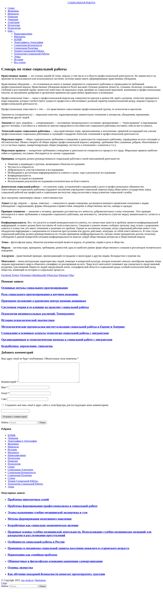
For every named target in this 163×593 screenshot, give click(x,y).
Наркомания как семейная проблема (32, 558)
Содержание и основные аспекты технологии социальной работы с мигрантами (55, 333)
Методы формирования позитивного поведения (39, 522)
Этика (17, 56)
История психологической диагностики (28, 320)
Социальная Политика (26, 48)
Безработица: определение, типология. (27, 346)
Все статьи (20, 62)
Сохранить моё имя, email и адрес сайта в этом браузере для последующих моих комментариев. (57, 409)
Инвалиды (13, 13)
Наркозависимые (23, 33)
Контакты (40, 584)
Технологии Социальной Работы (31, 53)
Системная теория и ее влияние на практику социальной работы (45, 307)
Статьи (11, 482)
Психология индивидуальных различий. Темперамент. (38, 313)
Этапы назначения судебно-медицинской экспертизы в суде (48, 516)
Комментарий (9, 385)
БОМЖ (18, 39)
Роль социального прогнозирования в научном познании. (39, 294)
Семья (11, 8)
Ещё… (11, 31)
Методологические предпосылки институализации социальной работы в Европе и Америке (63, 326)
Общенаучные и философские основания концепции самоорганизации (55, 565)
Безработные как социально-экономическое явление (43, 529)
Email (5, 397)
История (18, 59)
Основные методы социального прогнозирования (34, 287)
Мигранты (19, 36)
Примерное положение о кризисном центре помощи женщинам (43, 300)
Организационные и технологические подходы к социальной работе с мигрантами (56, 339)
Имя (4, 391)
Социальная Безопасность (28, 45)
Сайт (4, 403)
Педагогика (14, 25)
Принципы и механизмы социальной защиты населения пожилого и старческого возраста (68, 552)
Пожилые (13, 16)
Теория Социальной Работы (29, 51)
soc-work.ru (27, 584)
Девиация (13, 19)
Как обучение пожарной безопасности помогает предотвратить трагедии (56, 578)
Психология (14, 28)
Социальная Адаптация (20, 473)
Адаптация (13, 22)
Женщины (13, 11)
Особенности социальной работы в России (36, 545)
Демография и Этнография (28, 42)
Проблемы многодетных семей (28, 503)
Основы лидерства (20, 571)
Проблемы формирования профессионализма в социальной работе (52, 509)
